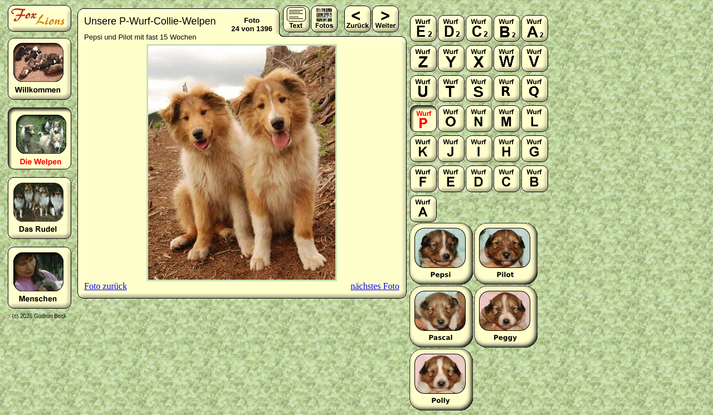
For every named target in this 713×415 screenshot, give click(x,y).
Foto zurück (105, 286)
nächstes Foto (374, 286)
